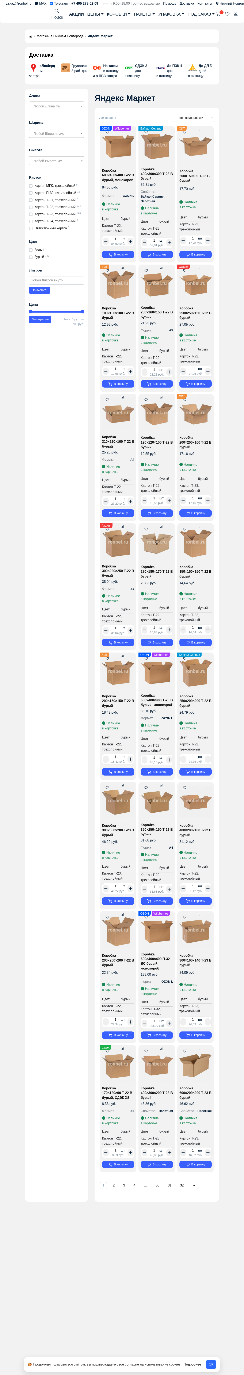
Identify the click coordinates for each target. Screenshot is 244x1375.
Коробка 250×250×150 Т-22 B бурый (194, 315)
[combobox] (56, 106)
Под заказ (199, 14)
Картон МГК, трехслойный (54, 185)
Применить (39, 290)
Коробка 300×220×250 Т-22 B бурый (117, 578)
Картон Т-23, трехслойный (55, 214)
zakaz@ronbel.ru (18, 3)
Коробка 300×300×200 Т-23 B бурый (117, 846)
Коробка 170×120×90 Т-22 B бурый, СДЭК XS (118, 1112)
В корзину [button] (121, 255)
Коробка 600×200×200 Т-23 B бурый (194, 1112)
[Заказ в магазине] (194, 118)
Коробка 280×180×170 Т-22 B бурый (156, 578)
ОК (211, 1364)
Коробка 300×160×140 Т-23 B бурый (194, 978)
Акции (76, 14)
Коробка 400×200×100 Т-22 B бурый (194, 846)
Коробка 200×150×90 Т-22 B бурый (195, 176)
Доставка (187, 3)
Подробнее (192, 1364)
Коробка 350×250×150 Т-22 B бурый (156, 845)
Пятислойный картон (50, 228)
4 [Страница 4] (139, 1206)
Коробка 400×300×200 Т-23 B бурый (156, 1112)
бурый (39, 257)
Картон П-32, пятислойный (55, 193)
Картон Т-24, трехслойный (55, 221)
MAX (40, 3)
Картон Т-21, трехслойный (55, 200)
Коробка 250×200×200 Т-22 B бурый (194, 710)
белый (39, 250)
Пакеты (142, 14)
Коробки (117, 14)
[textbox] (57, 106)
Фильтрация (40, 319)
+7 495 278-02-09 (84, 3)
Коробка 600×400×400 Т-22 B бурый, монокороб (117, 178)
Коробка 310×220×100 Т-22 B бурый (117, 446)
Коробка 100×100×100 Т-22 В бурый (117, 315)
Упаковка (169, 14)
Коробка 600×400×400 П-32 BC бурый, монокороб (156, 979)
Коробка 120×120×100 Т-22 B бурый (156, 447)
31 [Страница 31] (178, 1206)
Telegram (59, 3)
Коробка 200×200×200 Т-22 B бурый (117, 978)
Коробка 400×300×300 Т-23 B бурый (156, 174)
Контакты (205, 3)
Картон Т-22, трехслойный (55, 207)
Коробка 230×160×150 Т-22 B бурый (156, 315)
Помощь (169, 3)
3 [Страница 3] (127, 1206)
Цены (93, 14)
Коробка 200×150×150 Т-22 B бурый (117, 710)
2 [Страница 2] (116, 1206)
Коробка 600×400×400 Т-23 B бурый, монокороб (156, 712)
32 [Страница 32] (191, 1206)
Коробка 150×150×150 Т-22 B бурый (194, 578)
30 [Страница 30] (165, 1206)
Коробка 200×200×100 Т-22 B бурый (194, 447)
